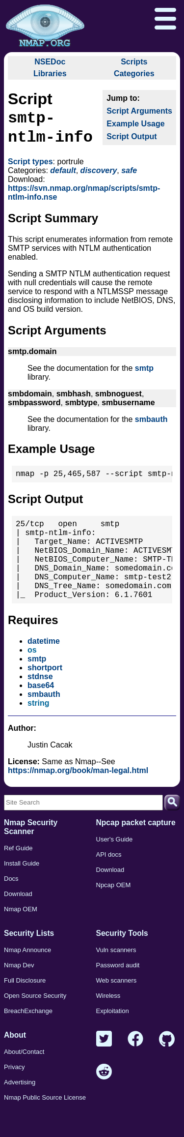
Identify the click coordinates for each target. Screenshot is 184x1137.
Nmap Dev (19, 988)
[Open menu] (165, 19)
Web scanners (116, 1004)
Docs (11, 902)
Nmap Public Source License (45, 1121)
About (15, 1058)
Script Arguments (139, 111)
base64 (40, 709)
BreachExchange (28, 1034)
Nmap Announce (27, 973)
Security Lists (29, 957)
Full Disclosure (25, 1004)
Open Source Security (35, 1019)
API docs (109, 878)
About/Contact (24, 1075)
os (32, 673)
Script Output (131, 136)
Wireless (108, 1019)
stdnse (40, 700)
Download (18, 917)
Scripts (134, 62)
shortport (44, 691)
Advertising (19, 1105)
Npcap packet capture (136, 846)
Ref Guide (18, 871)
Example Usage (135, 124)
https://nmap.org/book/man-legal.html (78, 794)
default (63, 174)
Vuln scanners (116, 973)
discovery (98, 174)
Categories (134, 73)
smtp (144, 372)
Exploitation (112, 1034)
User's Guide (114, 863)
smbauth (151, 423)
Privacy (14, 1090)
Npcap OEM (113, 908)
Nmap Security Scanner (30, 850)
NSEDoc (49, 62)
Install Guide (21, 887)
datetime (43, 664)
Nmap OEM (20, 932)
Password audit (118, 988)
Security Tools (122, 957)
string (38, 726)
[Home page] (45, 26)
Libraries (50, 73)
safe (129, 174)
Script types (30, 165)
